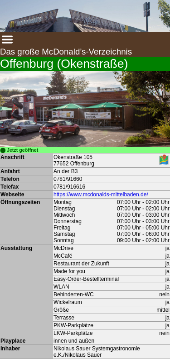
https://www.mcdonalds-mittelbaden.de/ (100, 194)
